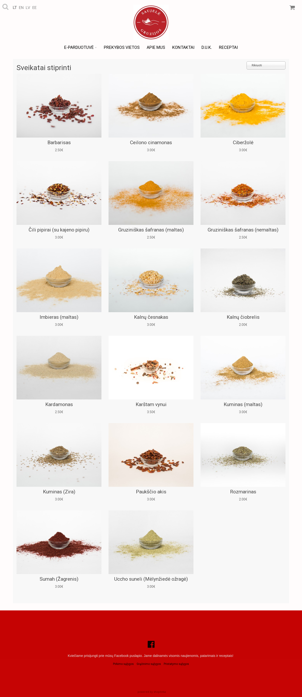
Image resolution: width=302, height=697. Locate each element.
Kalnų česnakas (151, 317)
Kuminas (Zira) (59, 492)
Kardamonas (59, 404)
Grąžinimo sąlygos (149, 664)
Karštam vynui (151, 404)
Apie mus (156, 47)
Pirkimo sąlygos (123, 664)
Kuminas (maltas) (243, 404)
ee (34, 7)
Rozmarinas (243, 492)
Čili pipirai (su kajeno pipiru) (59, 230)
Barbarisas (59, 142)
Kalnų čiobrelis (243, 317)
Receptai (228, 47)
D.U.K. (206, 47)
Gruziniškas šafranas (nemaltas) (243, 230)
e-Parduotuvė (80, 47)
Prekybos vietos (122, 47)
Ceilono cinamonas (151, 142)
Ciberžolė (243, 142)
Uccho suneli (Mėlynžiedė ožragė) (151, 579)
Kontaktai (183, 47)
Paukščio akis (151, 492)
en (21, 7)
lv (28, 7)
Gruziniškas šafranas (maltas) (151, 230)
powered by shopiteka (152, 691)
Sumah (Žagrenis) (59, 579)
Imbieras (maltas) (59, 317)
